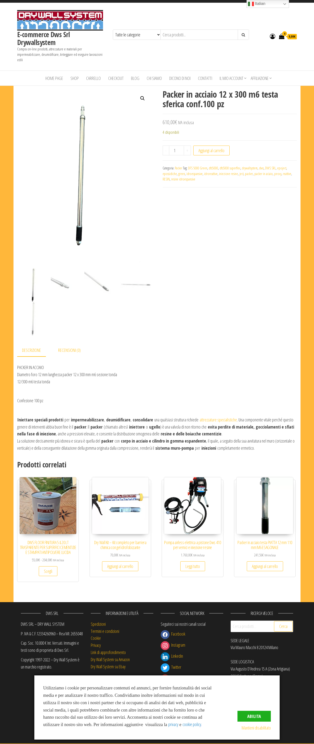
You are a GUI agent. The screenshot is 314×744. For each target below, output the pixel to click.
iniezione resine (228, 173)
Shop (74, 78)
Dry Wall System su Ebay (108, 667)
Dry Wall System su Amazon (110, 660)
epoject (281, 168)
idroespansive (194, 173)
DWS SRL (270, 168)
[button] (142, 98)
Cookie (96, 639)
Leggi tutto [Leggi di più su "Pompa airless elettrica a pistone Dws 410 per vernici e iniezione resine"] (192, 567)
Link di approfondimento (108, 653)
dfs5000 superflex (230, 168)
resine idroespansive (183, 179)
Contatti (205, 78)
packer (249, 173)
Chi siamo (154, 78)
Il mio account (231, 78)
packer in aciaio (263, 173)
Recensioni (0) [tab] (69, 351)
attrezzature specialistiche (218, 420)
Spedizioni (98, 625)
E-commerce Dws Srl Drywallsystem (43, 38)
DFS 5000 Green (197, 168)
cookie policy (192, 724)
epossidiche (170, 173)
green (181, 173)
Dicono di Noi (180, 78)
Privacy (96, 646)
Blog (135, 78)
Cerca (283, 627)
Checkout (116, 78)
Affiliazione (260, 78)
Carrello (93, 78)
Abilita (254, 716)
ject (241, 173)
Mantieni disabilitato (256, 728)
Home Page (54, 78)
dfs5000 (213, 168)
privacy (173, 724)
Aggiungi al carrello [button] (120, 567)
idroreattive (211, 173)
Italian (256, 4)
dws (261, 168)
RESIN (166, 179)
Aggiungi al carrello (211, 150)
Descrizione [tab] (31, 351)
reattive (287, 173)
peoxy (277, 173)
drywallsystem (250, 168)
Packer (178, 168)
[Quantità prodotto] (176, 150)
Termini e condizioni (105, 632)
